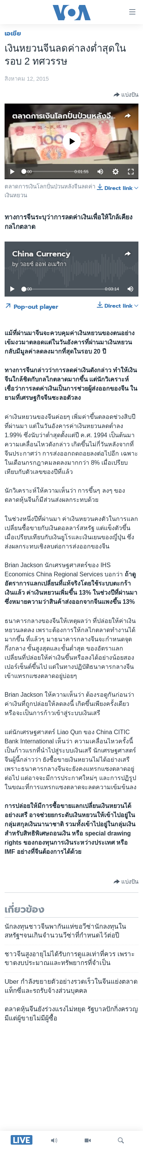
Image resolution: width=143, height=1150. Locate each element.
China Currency (41, 254)
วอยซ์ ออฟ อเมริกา (43, 264)
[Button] (126, 94)
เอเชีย (13, 33)
